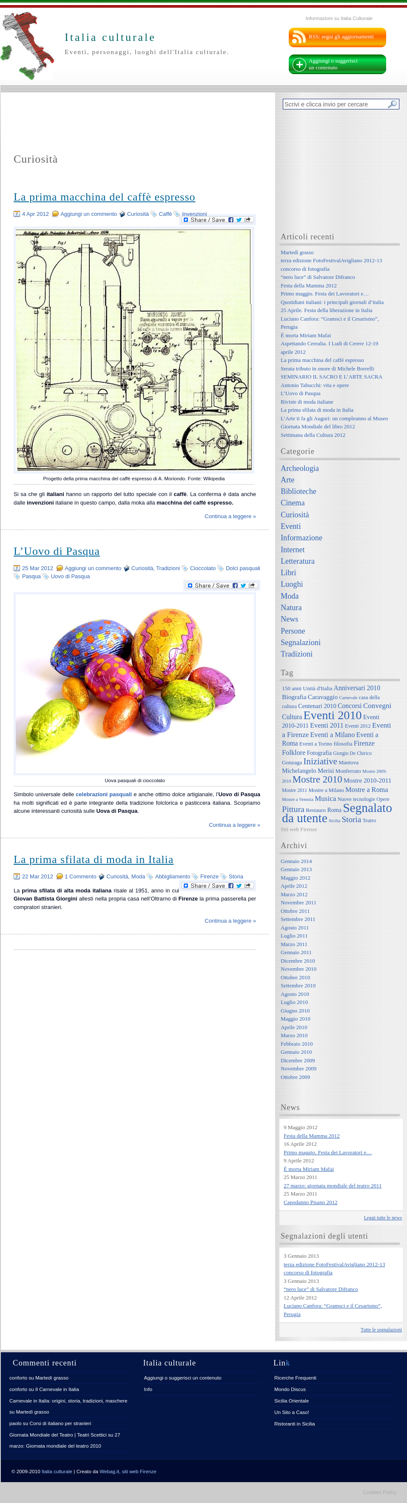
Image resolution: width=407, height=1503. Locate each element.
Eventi (291, 526)
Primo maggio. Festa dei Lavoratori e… (325, 293)
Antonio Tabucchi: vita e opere (315, 385)
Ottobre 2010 (295, 977)
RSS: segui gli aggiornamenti (341, 36)
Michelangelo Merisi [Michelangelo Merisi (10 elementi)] (308, 770)
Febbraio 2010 (297, 1044)
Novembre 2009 (298, 1068)
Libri (288, 572)
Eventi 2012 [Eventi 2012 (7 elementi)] (358, 726)
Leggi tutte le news (383, 1218)
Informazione (301, 538)
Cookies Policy (379, 1492)
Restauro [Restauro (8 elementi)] (316, 810)
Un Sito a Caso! (291, 1412)
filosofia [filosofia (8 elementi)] (342, 743)
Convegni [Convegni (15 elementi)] (377, 706)
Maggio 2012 (295, 878)
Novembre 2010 (298, 969)
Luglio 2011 (294, 935)
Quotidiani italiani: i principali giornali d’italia (332, 302)
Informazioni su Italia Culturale (339, 18)
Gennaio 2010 (296, 1052)
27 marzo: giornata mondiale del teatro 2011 (333, 1185)
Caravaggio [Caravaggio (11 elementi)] (323, 696)
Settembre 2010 (298, 985)
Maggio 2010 (295, 1018)
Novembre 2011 (298, 902)
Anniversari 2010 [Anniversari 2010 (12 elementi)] (357, 687)
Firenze (209, 876)
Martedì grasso (297, 252)
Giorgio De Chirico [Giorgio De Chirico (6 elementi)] (352, 753)
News (289, 619)
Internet (293, 549)
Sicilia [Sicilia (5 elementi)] (334, 820)
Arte (287, 480)
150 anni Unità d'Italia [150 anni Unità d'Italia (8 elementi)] (307, 688)
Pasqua (31, 576)
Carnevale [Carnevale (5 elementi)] (348, 697)
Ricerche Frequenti (295, 1377)
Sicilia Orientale (291, 1400)
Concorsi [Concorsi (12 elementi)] (350, 705)
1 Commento (80, 876)
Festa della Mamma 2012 (309, 285)
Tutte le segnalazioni (381, 1330)
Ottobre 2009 (295, 1077)
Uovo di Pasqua (70, 576)
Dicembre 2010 (298, 961)
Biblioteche (298, 491)
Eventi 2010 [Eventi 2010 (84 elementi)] (332, 715)
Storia (236, 876)
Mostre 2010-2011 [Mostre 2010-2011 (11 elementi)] (368, 780)
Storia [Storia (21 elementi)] (351, 819)
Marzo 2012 (294, 894)
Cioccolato (203, 568)
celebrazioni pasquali (104, 794)
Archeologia (300, 468)
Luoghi (292, 584)
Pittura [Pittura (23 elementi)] (293, 809)
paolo (15, 1423)
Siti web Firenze (299, 829)
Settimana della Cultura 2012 (313, 435)
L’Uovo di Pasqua (57, 551)
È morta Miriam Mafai (306, 335)
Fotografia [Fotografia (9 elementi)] (319, 752)
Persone (293, 631)
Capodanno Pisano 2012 (310, 1202)
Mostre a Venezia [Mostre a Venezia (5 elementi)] (297, 799)
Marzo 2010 (294, 1035)
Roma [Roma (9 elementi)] (334, 809)
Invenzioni (194, 214)
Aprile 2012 (294, 886)
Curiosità (138, 214)
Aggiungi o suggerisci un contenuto (333, 64)
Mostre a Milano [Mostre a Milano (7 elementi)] (326, 790)
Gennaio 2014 (296, 861)
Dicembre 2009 (298, 1060)
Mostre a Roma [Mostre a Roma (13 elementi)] (366, 790)
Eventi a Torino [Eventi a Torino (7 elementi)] (315, 744)
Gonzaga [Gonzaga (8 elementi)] (292, 762)
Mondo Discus (290, 1389)
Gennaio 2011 (296, 952)
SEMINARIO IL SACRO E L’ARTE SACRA (331, 376)
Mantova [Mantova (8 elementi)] (349, 762)
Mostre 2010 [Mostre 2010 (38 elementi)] (317, 779)
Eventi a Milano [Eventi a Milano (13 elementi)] (332, 735)
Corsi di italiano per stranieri (60, 1423)
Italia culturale (57, 1471)
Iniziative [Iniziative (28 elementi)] (320, 761)
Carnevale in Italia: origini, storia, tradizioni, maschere (68, 1400)
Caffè (165, 214)
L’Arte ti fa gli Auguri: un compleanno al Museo (334, 418)
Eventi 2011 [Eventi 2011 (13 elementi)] (327, 725)
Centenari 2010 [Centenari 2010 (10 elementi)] (317, 706)
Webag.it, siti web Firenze (128, 1471)
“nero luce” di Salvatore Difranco (318, 277)
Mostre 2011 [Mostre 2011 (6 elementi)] (294, 790)
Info (148, 1389)
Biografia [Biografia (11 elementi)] (294, 696)
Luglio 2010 (294, 1002)
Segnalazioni (301, 642)
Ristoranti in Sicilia (294, 1423)
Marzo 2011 (294, 944)
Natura (291, 607)
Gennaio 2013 (296, 869)
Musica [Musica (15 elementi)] (325, 799)
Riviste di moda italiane (307, 402)
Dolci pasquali (243, 568)
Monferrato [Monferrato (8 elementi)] (348, 771)
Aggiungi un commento (88, 214)
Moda (138, 876)
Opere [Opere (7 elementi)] (383, 799)
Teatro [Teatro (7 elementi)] (369, 820)
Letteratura (298, 561)
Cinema (293, 503)
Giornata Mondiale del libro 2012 (318, 426)
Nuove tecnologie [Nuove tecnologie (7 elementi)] (357, 799)
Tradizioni (168, 568)
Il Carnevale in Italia (57, 1389)
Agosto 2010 (295, 994)
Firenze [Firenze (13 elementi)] (364, 743)
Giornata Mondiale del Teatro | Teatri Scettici (58, 1434)
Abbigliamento (172, 876)
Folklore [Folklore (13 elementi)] (293, 753)
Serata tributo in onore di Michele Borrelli (327, 368)
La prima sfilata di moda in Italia (94, 859)
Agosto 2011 (295, 927)
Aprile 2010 (294, 1027)
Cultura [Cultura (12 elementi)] (292, 716)
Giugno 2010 (295, 1010)
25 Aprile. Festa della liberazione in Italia (327, 310)
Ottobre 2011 (295, 911)
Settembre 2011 (298, 919)
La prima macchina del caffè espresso (105, 197)
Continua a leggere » (230, 516)
